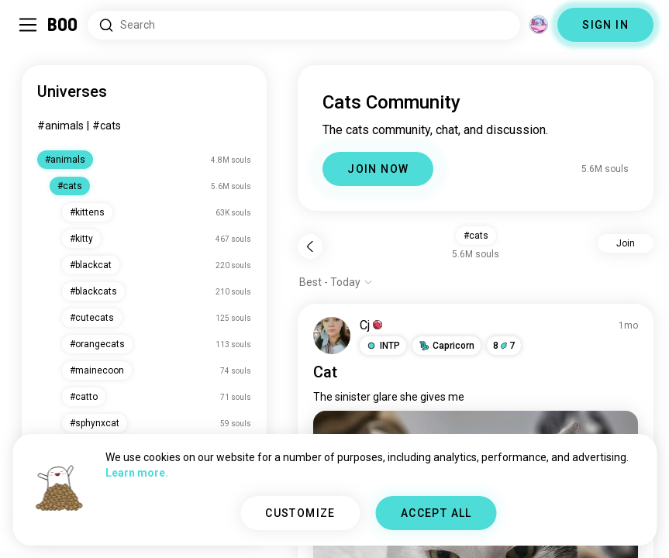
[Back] (310, 246)
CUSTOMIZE (300, 513)
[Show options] (336, 282)
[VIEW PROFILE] (331, 335)
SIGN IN (605, 25)
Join (625, 243)
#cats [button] (476, 235)
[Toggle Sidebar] (28, 25)
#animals (60, 125)
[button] (383, 345)
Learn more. (136, 473)
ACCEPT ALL (436, 513)
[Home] (63, 24)
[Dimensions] (538, 25)
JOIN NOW (378, 169)
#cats (106, 125)
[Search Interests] (304, 25)
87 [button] (504, 345)
